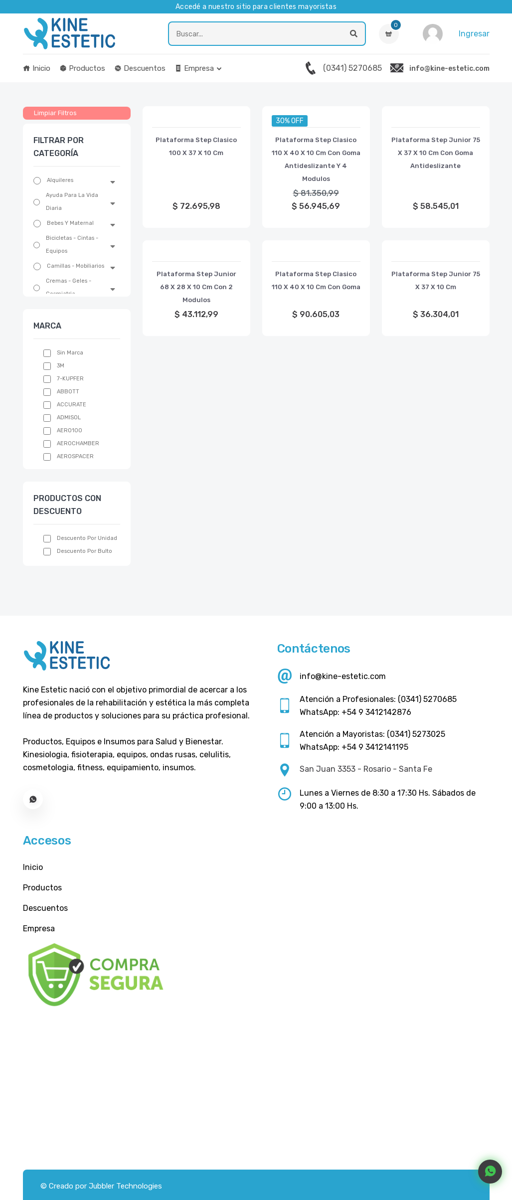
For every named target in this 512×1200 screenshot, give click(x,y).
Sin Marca (70, 352)
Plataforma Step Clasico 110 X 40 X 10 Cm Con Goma (316, 280)
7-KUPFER (70, 378)
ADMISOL (69, 417)
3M (60, 365)
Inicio (36, 68)
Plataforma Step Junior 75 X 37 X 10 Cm (435, 280)
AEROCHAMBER (78, 443)
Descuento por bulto (84, 551)
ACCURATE (71, 404)
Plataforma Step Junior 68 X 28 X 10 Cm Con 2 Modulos (196, 287)
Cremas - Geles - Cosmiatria (68, 287)
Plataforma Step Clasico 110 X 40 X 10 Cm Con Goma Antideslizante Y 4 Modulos (316, 159)
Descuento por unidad (87, 538)
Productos (82, 68)
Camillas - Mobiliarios (75, 266)
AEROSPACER (75, 456)
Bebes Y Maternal (70, 223)
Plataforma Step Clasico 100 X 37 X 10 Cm (196, 146)
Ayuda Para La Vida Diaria (72, 201)
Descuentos (140, 68)
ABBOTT (68, 391)
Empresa (194, 68)
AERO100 (69, 430)
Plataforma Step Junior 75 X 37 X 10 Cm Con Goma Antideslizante (435, 153)
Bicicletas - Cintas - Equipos (72, 244)
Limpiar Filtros (55, 113)
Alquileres (60, 180)
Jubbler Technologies (125, 1186)
